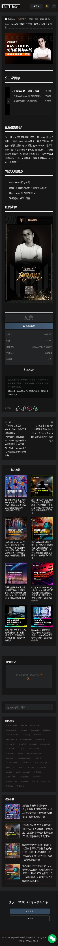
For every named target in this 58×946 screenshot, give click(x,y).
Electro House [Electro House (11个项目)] (12, 735)
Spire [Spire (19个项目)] (38, 758)
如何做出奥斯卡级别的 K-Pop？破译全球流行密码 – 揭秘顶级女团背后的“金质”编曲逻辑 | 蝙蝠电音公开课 (15, 505)
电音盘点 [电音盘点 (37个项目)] (24, 777)
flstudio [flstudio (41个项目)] (26, 735)
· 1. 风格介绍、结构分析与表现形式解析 (27, 91)
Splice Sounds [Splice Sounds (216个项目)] (12, 763)
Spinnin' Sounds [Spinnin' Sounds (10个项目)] (24, 758)
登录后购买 (29, 326)
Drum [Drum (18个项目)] (24, 730)
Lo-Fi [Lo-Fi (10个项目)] (21, 749)
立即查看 (29, 911)
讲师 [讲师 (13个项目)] (35, 781)
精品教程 (22, 19)
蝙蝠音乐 (11, 391)
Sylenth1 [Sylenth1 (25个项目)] (27, 763)
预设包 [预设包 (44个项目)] (20, 786)
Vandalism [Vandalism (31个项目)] (42, 767)
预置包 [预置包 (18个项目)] (9, 786)
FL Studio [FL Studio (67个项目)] (37, 735)
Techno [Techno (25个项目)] (10, 767)
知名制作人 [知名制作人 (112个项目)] (11, 781)
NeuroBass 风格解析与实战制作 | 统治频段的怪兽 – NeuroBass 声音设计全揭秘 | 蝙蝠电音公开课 (42, 635)
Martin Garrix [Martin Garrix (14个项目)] (33, 749)
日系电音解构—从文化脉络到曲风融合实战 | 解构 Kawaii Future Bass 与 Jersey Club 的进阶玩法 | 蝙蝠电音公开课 (15, 592)
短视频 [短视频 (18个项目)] (24, 781)
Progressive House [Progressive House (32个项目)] (34, 753)
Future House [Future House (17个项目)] (26, 739)
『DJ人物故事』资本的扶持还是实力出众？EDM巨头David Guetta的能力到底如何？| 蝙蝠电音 (42, 433)
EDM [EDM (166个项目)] (46, 730)
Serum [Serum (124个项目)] (10, 758)
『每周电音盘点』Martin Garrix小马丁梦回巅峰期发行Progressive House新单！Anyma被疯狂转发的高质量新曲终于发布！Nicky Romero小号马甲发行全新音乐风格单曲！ (16, 440)
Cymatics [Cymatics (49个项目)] (34, 725)
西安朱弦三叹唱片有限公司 (23, 937)
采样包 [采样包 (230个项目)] (45, 781)
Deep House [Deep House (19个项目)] (11, 730)
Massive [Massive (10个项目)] (10, 753)
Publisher (10, 19)
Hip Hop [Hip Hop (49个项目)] (10, 744)
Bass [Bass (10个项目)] (24, 725)
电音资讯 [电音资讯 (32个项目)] (37, 777)
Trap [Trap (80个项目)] (31, 767)
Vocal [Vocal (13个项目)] (9, 772)
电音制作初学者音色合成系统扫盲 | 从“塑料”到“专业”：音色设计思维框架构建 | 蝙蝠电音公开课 (15, 635)
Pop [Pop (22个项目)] (20, 753)
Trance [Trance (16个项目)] (20, 767)
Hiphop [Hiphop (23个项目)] (22, 744)
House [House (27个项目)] (33, 744)
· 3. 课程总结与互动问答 (24, 100)
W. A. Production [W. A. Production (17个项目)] (23, 772)
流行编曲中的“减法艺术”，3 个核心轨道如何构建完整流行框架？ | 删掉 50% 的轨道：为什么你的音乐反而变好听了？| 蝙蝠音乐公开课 (42, 550)
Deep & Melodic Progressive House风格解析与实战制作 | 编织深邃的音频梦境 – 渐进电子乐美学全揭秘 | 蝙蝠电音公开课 (42, 594)
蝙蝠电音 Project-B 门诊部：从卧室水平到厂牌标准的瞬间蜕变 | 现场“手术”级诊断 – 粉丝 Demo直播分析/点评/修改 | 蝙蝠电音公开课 (15, 549)
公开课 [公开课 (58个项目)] (37, 772)
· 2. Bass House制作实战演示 (26, 96)
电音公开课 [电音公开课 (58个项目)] (11, 777)
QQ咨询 (29, 369)
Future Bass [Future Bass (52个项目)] (11, 739)
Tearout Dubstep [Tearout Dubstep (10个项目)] (42, 763)
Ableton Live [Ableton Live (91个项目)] (11, 725)
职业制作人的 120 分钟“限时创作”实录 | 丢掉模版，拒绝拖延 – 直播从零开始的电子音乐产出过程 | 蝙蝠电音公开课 (42, 506)
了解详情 (29, 918)
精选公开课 (33, 19)
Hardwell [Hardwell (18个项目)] (40, 739)
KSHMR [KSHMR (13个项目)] (10, 749)
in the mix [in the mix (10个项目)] (44, 744)
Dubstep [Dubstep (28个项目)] (35, 730)
